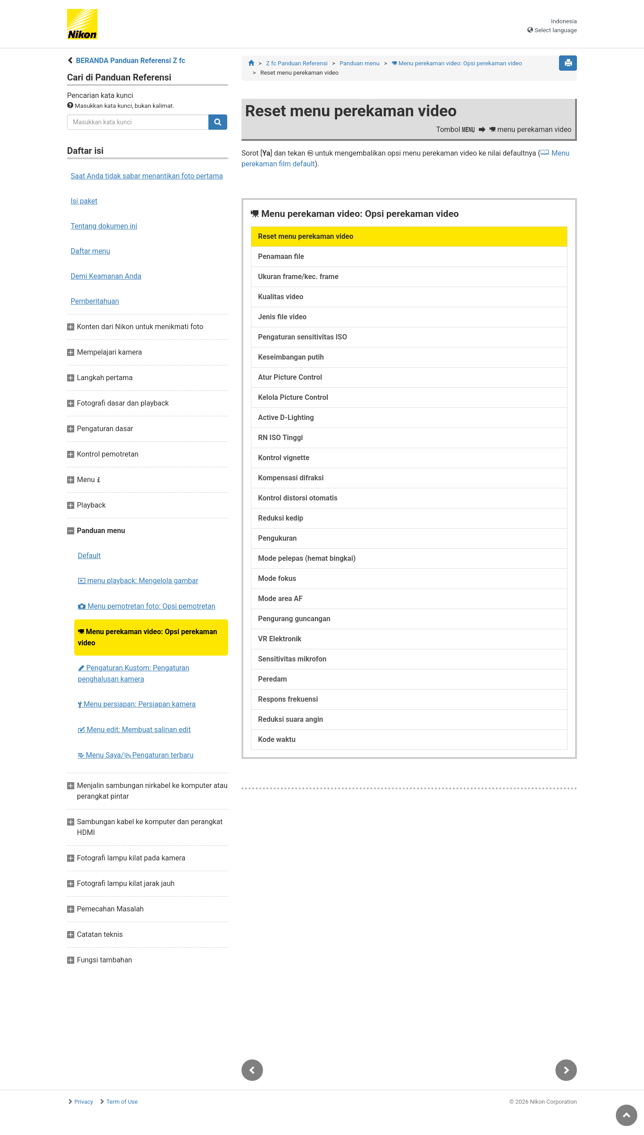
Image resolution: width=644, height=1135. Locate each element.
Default (89, 555)
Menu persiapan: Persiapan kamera (137, 704)
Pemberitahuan (95, 301)
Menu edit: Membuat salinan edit (134, 729)
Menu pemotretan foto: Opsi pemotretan (147, 606)
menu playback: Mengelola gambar (138, 580)
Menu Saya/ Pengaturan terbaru (136, 755)
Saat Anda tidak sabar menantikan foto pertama (147, 176)
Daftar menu (90, 251)
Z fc (297, 63)
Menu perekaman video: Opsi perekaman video (147, 637)
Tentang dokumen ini (104, 226)
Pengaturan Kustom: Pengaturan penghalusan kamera (133, 673)
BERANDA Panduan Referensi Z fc (130, 60)
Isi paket (84, 201)
